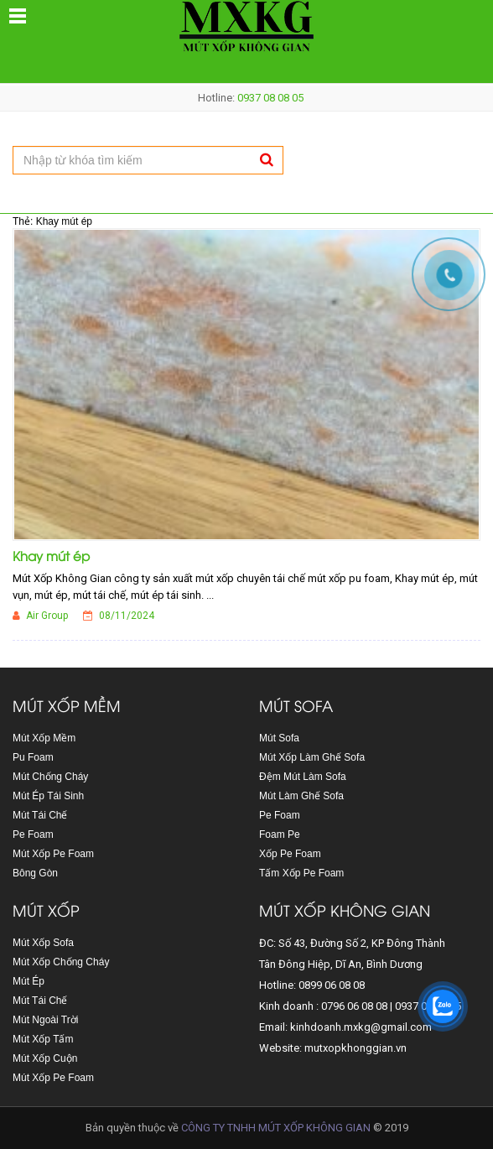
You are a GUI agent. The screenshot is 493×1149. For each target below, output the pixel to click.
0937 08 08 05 (270, 97)
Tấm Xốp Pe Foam (301, 873)
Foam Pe (279, 834)
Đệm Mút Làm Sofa (302, 776)
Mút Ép (28, 981)
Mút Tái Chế (40, 815)
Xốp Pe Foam (290, 854)
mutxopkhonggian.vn (355, 1048)
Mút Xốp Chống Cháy (61, 962)
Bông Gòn (35, 873)
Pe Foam (33, 834)
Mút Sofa (279, 738)
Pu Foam (33, 757)
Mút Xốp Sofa (43, 943)
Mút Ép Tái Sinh (48, 796)
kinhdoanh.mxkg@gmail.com (361, 1027)
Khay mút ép (51, 555)
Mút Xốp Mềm (44, 738)
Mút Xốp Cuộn (45, 1058)
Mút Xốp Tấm (43, 1039)
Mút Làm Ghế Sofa (301, 796)
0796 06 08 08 (354, 1006)
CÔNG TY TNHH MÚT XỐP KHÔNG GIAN (276, 1127)
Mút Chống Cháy (50, 776)
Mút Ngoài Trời (45, 1020)
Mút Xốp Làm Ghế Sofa (312, 757)
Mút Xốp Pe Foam (53, 854)
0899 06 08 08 (331, 985)
